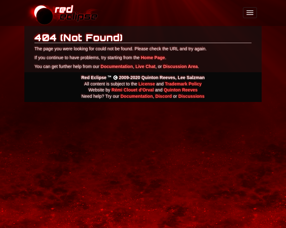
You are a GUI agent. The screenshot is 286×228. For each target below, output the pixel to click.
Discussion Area (180, 66)
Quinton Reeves (181, 89)
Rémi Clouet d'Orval (133, 89)
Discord (163, 96)
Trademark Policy (183, 83)
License (147, 83)
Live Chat (145, 66)
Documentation (117, 66)
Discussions (191, 96)
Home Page (153, 57)
